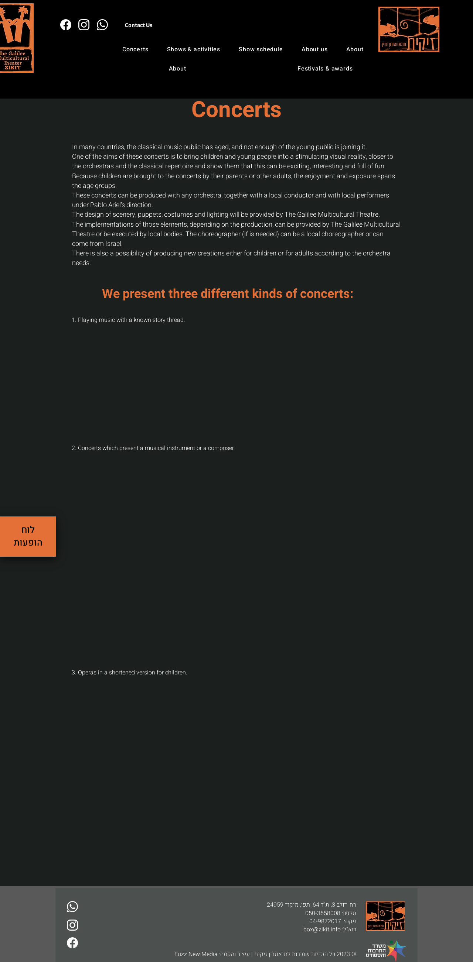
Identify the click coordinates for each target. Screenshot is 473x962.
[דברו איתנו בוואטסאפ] (72, 906)
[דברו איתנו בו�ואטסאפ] (102, 24)
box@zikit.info (322, 929)
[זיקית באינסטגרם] (83, 24)
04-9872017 (325, 921)
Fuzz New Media (196, 954)
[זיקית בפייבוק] (65, 24)
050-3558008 (322, 913)
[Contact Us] (139, 24)
